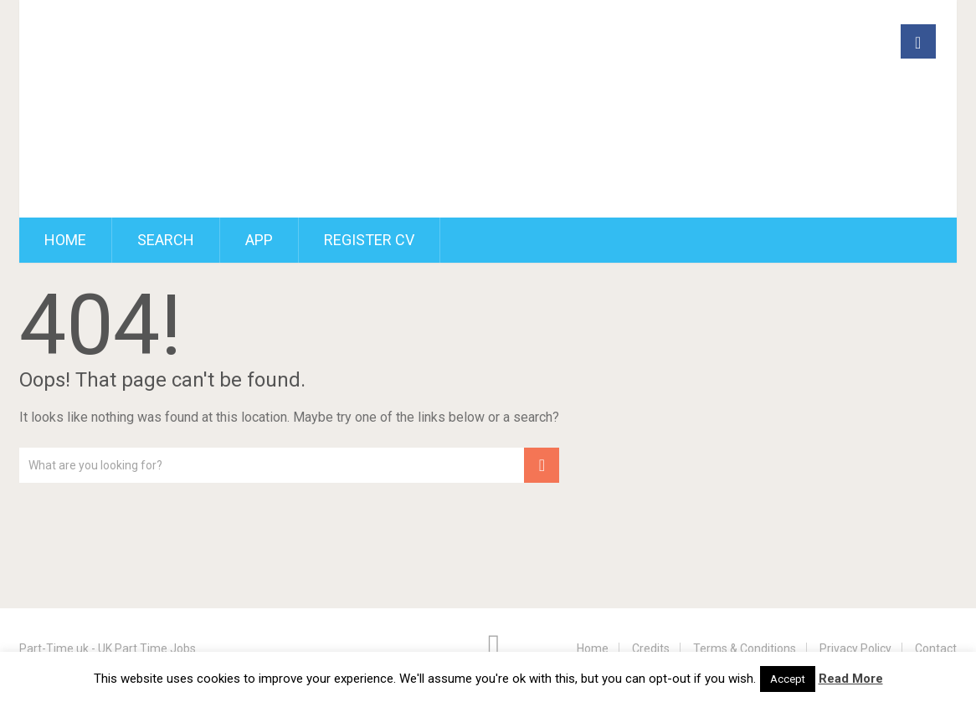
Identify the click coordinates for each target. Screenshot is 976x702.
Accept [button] (787, 679)
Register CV (369, 240)
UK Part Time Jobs (148, 648)
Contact (936, 648)
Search (165, 240)
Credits (651, 648)
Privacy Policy (855, 648)
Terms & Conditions (744, 648)
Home (65, 240)
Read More (851, 678)
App (259, 240)
